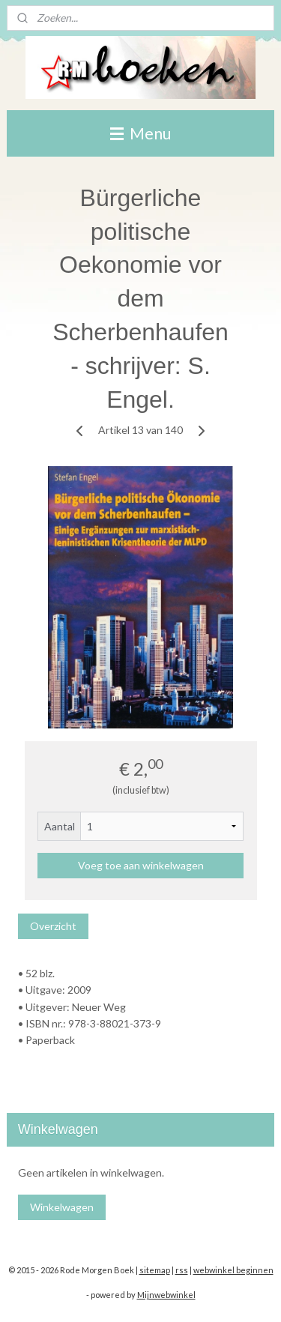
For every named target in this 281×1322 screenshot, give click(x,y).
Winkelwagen (62, 1207)
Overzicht (53, 926)
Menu (140, 133)
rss (181, 1270)
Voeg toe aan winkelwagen (141, 865)
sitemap (154, 1270)
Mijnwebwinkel (166, 1295)
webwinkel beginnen (233, 1270)
